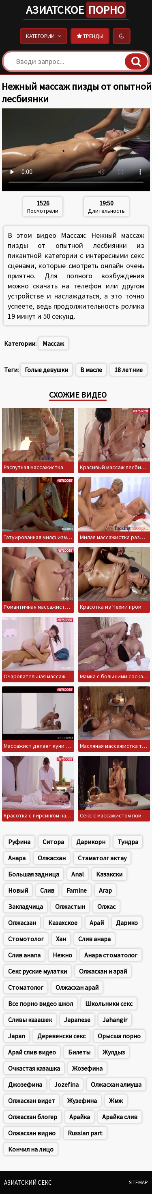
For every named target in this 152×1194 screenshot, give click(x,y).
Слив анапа (24, 955)
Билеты (79, 1052)
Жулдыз (114, 1052)
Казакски (109, 874)
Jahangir (115, 1020)
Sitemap (138, 1182)
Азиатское (76, 10)
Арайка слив (119, 1117)
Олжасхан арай (77, 987)
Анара (17, 858)
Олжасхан (52, 858)
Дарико (127, 923)
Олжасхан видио (32, 1133)
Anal (77, 874)
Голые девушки (46, 370)
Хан (61, 939)
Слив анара (94, 939)
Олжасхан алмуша (116, 1084)
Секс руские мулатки (37, 971)
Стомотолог (26, 939)
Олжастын (70, 906)
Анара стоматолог (110, 955)
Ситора (53, 842)
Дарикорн (90, 842)
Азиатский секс (28, 1182)
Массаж (53, 343)
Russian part (85, 1133)
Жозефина (87, 1068)
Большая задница (33, 874)
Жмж (116, 1101)
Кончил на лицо (31, 1149)
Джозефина (25, 1084)
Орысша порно (119, 1036)
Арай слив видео (32, 1052)
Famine (76, 890)
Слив (47, 890)
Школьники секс (109, 1003)
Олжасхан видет (31, 1101)
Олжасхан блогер (32, 1117)
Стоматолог (25, 987)
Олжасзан (22, 923)
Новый (18, 890)
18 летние (128, 370)
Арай (97, 923)
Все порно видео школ (40, 1003)
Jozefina (66, 1084)
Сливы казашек (30, 1020)
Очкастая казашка (34, 1068)
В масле (91, 370)
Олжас (106, 906)
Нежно (62, 955)
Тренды (90, 36)
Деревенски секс (61, 1036)
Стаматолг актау (102, 858)
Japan (16, 1036)
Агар (105, 890)
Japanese (77, 1020)
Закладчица (25, 906)
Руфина (19, 842)
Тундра (128, 842)
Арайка (79, 1117)
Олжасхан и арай (103, 971)
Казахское (62, 923)
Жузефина (82, 1101)
